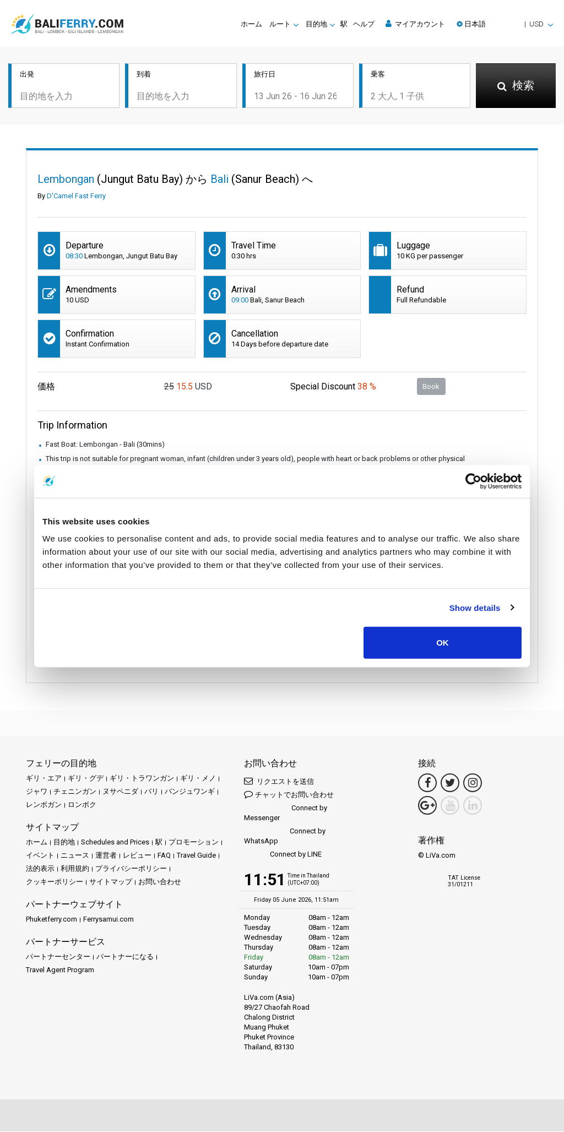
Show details (475, 607)
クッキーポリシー (54, 883)
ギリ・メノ (198, 779)
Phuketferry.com (51, 920)
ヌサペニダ (120, 792)
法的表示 (40, 869)
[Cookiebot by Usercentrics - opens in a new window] (473, 481)
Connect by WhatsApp (285, 837)
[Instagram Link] (472, 783)
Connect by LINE (283, 855)
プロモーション (194, 843)
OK (442, 642)
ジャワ (36, 792)
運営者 (106, 856)
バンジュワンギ (190, 792)
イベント (40, 856)
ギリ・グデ (86, 779)
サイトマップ (110, 883)
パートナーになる (125, 958)
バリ (151, 792)
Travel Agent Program (60, 971)
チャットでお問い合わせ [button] (289, 795)
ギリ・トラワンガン (142, 779)
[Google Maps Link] (427, 806)
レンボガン (44, 805)
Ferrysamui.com (108, 920)
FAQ (164, 856)
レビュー (137, 856)
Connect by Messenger (285, 814)
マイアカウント (415, 23)
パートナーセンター (58, 958)
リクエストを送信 (279, 782)
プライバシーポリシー (131, 869)
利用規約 (75, 869)
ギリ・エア (44, 779)
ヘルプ (364, 24)
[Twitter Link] (450, 783)
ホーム (251, 24)
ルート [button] (280, 24)
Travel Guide (196, 856)
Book (431, 387)
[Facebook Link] (427, 783)
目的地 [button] (316, 24)
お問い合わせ (159, 883)
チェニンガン (74, 792)
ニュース (75, 856)
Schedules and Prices (115, 843)
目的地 (64, 843)
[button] (505, 24)
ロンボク (82, 805)
